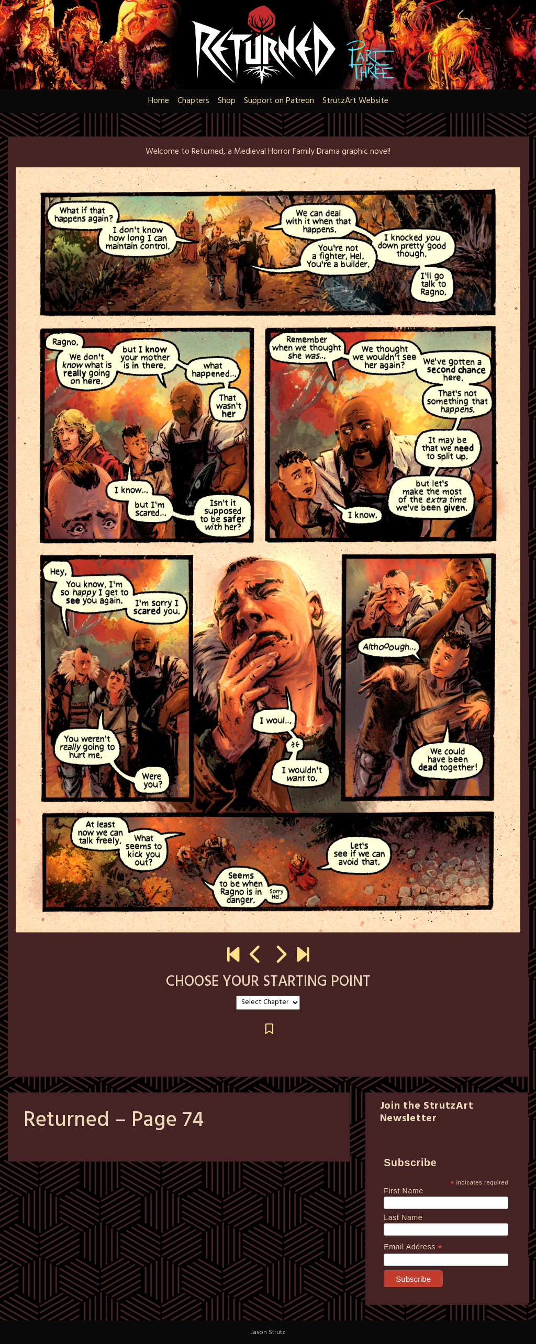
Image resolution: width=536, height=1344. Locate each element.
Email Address (413, 1247)
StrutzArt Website (355, 101)
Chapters (193, 101)
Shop (227, 101)
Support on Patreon (279, 101)
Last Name (403, 1217)
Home (158, 101)
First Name (403, 1191)
